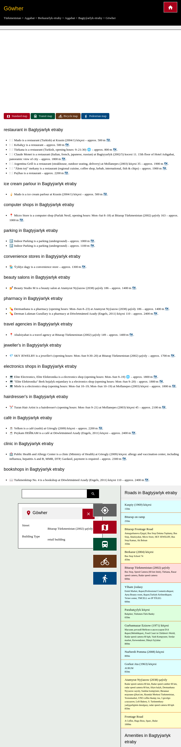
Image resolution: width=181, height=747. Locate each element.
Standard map (17, 116)
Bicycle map (68, 116)
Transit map (42, 116)
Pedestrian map (95, 116)
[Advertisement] (91, 66)
